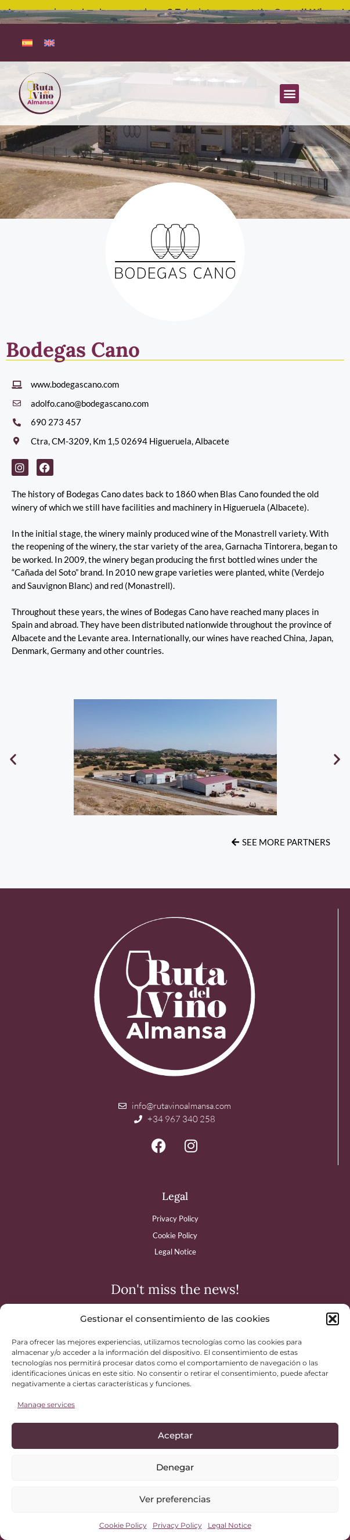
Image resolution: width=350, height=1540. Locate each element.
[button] (332, 1319)
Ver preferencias (175, 1499)
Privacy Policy (177, 1525)
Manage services (46, 1404)
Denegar (175, 1467)
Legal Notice (229, 1525)
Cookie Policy (123, 1525)
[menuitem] (27, 41)
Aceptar (175, 1435)
